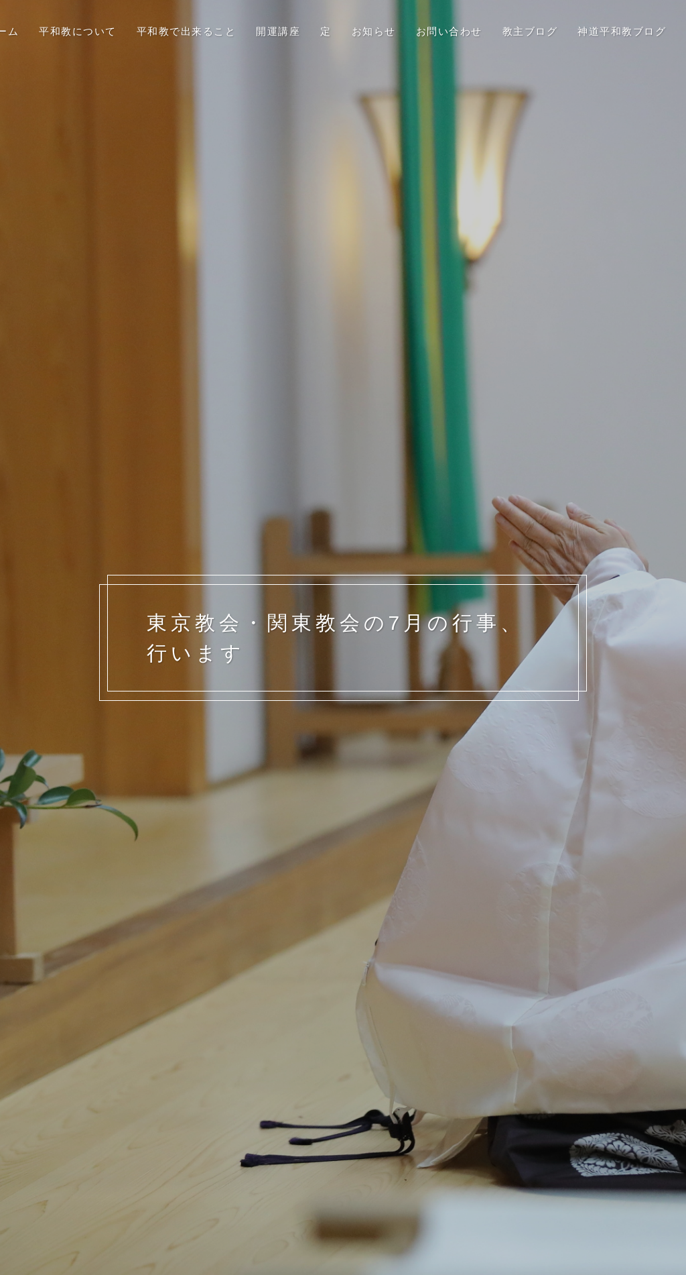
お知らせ (374, 31)
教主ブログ (530, 31)
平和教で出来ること (186, 31)
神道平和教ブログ (621, 31)
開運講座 (278, 31)
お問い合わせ (449, 31)
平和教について (78, 31)
